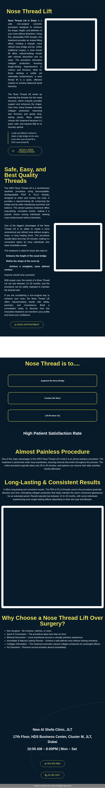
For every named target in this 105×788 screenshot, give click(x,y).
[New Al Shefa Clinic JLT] (52, 689)
